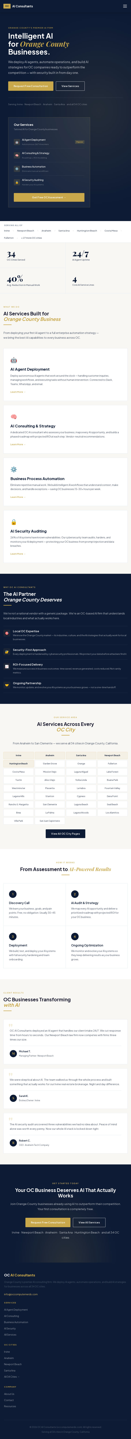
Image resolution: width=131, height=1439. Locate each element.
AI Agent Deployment (16, 1309)
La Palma (50, 812)
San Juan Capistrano (50, 821)
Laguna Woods (81, 812)
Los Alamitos (112, 812)
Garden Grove (50, 763)
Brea (18, 812)
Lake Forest (112, 772)
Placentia (50, 788)
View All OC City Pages (65, 833)
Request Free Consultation (31, 86)
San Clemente (50, 804)
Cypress (81, 796)
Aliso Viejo (50, 780)
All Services (10, 1334)
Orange (81, 763)
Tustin (18, 780)
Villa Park (18, 821)
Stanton (50, 796)
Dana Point (112, 796)
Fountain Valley (112, 788)
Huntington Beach (18, 763)
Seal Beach (112, 804)
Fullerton (112, 763)
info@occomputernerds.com (21, 1294)
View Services (70, 86)
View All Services (89, 1222)
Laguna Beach (81, 804)
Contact (9, 1400)
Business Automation (16, 1322)
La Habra (81, 788)
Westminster (18, 788)
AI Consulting (11, 1315)
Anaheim (50, 755)
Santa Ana (81, 755)
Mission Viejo (49, 772)
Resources (10, 1406)
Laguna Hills (18, 796)
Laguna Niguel (81, 772)
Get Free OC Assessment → (49, 197)
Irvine (18, 755)
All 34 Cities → (12, 1376)
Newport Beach (112, 755)
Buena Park (112, 780)
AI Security (10, 1328)
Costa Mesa (18, 772)
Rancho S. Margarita (18, 804)
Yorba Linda (81, 780)
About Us (9, 1393)
